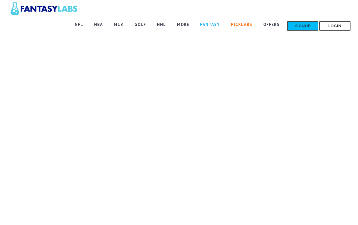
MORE (186, 25)
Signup (302, 25)
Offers (271, 25)
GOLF (145, 25)
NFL (87, 25)
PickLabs (242, 25)
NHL (165, 25)
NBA (105, 25)
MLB (124, 25)
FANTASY (212, 25)
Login (334, 25)
